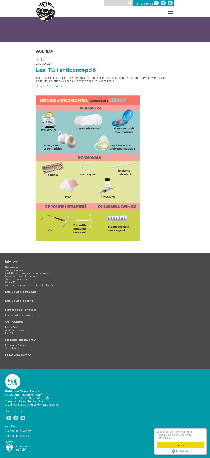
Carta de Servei (13, 348)
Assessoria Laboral (14, 270)
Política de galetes (17, 435)
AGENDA (44, 51)
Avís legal (11, 426)
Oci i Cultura (14, 321)
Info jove (11, 261)
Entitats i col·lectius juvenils (19, 315)
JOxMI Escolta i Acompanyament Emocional (28, 272)
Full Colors (10, 333)
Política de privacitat (18, 431)
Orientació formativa (16, 279)
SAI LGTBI (10, 282)
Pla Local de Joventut (20, 339)
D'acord (180, 445)
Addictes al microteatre (17, 330)
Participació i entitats (20, 309)
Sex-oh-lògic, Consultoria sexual (21, 276)
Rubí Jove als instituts (20, 291)
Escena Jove (11, 327)
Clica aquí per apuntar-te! (51, 86)
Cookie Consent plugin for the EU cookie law (180, 451)
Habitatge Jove (13, 267)
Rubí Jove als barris (19, 301)
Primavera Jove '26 (19, 355)
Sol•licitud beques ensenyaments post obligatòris (30, 285)
